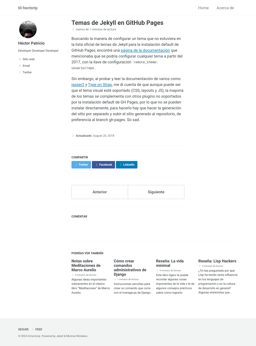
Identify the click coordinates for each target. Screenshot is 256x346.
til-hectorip (28, 8)
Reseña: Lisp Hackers (217, 261)
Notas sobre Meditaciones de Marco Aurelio (86, 265)
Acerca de (225, 8)
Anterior (100, 192)
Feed (36, 329)
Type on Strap (100, 84)
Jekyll (59, 336)
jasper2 (77, 84)
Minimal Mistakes (76, 336)
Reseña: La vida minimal (170, 263)
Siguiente (156, 192)
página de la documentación (145, 50)
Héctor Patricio (31, 43)
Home (203, 8)
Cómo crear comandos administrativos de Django (130, 268)
